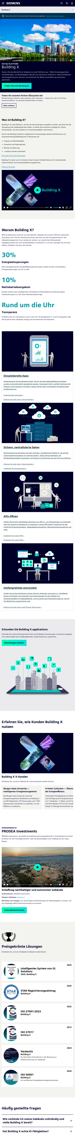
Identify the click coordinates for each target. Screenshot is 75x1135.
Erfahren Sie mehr (8, 167)
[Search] (62, 3)
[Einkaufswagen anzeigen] (67, 3)
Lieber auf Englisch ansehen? (55, 16)
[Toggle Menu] (3, 3)
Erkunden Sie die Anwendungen (14, 156)
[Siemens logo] (13, 3)
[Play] (4, 207)
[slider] (25, 208)
